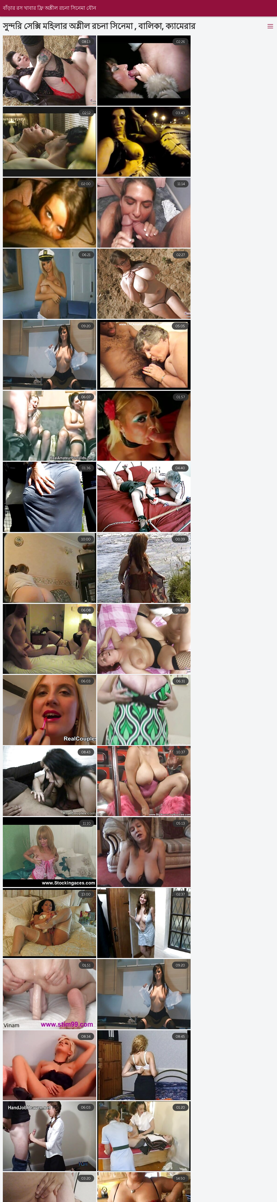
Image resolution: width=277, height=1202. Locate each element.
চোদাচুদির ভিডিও (150, 1196)
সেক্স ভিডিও (226, 1196)
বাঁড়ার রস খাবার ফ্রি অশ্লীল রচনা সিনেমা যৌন (49, 8)
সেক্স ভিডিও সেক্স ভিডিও (61, 1196)
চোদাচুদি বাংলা (190, 1196)
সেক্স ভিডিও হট (109, 1196)
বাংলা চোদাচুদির (14, 1196)
